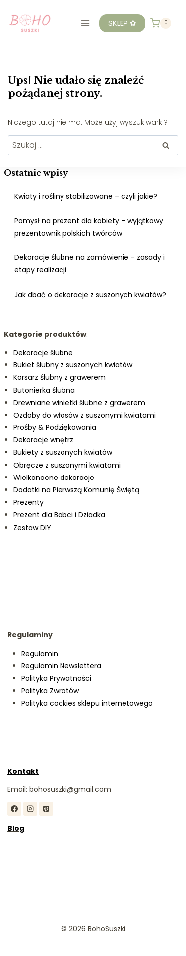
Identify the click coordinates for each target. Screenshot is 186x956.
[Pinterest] (46, 809)
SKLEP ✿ (122, 23)
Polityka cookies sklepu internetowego (87, 703)
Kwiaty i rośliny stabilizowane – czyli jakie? (85, 196)
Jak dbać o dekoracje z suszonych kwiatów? (90, 294)
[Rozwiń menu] (85, 23)
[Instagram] (30, 809)
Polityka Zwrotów (50, 691)
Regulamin (39, 653)
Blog (15, 828)
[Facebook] (14, 809)
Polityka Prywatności (56, 678)
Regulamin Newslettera (61, 666)
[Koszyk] (160, 23)
